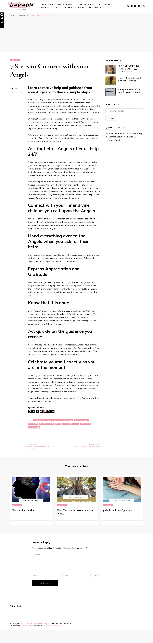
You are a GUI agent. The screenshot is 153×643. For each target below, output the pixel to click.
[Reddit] (41, 411)
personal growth (46, 424)
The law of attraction (23, 510)
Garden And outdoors (74, 8)
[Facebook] (30, 411)
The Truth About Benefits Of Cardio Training (130, 79)
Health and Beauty (66, 4)
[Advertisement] (76, 35)
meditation (33, 424)
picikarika (14, 89)
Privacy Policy (16, 606)
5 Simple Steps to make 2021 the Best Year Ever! (129, 91)
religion (66, 424)
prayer (58, 424)
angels (70, 420)
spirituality (85, 424)
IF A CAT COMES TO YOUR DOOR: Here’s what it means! (128, 69)
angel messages (59, 420)
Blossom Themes (27, 626)
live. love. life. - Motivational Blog (35, 624)
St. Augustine (34, 427)
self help (74, 424)
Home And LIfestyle (50, 8)
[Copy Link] (49, 411)
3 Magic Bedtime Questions (117, 510)
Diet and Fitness (87, 4)
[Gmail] (45, 411)
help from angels (81, 420)
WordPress (46, 626)
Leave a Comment (17, 93)
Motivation (47, 4)
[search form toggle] (144, 6)
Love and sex (105, 4)
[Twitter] (33, 411)
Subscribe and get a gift (100, 8)
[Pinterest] (37, 411)
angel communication (42, 420)
